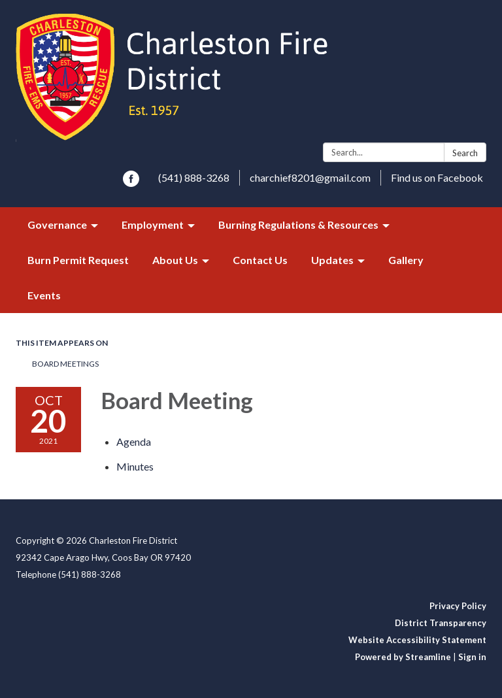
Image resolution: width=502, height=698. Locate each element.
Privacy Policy (457, 606)
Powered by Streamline (403, 657)
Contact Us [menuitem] (260, 260)
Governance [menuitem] (57, 224)
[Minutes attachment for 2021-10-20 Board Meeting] (135, 466)
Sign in (472, 657)
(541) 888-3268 (193, 177)
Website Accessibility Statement (417, 640)
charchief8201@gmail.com (310, 177)
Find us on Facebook (437, 177)
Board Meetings (65, 364)
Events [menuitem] (44, 295)
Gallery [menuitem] (406, 260)
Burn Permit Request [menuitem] (78, 260)
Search (465, 153)
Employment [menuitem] (153, 224)
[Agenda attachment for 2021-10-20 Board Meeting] (133, 441)
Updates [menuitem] (332, 260)
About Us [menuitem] (175, 260)
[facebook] (131, 182)
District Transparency (440, 623)
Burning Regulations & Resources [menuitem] (298, 224)
